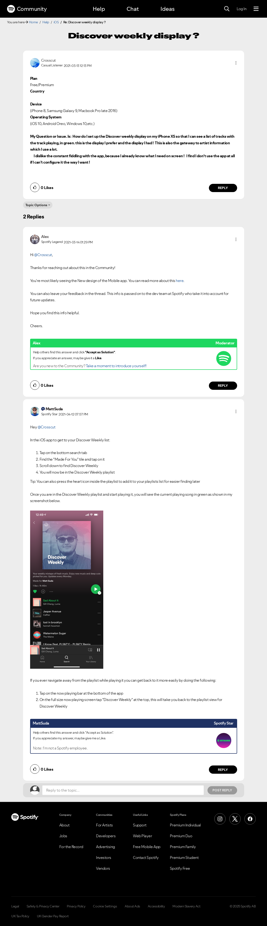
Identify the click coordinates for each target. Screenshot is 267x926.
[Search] (227, 9)
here (179, 280)
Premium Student (184, 857)
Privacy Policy (76, 906)
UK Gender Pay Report (53, 916)
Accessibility (156, 906)
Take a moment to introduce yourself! (116, 365)
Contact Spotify (146, 857)
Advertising (105, 846)
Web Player (142, 835)
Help (99, 9)
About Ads (132, 906)
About (64, 825)
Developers (106, 835)
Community (27, 9)
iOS (56, 22)
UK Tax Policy (20, 916)
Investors (103, 857)
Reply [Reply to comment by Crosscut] (223, 187)
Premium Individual (185, 825)
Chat (133, 9)
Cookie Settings (105, 906)
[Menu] (256, 9)
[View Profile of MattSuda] (54, 408)
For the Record (71, 846)
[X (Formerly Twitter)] (235, 819)
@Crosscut (43, 254)
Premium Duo (181, 835)
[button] (235, 62)
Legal (15, 906)
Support (140, 825)
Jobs (63, 835)
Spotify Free (180, 868)
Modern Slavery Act (186, 906)
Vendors (103, 868)
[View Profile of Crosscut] (48, 60)
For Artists (104, 825)
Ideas (167, 9)
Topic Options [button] (36, 205)
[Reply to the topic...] (123, 790)
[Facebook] (250, 819)
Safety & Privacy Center (43, 906)
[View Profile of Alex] (45, 236)
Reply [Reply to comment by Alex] (223, 385)
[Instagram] (220, 819)
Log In (241, 8)
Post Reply (222, 790)
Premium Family (183, 846)
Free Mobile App (146, 846)
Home (33, 22)
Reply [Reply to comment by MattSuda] (223, 769)
